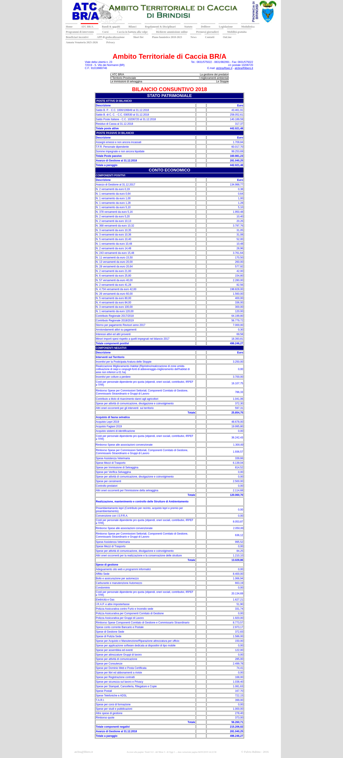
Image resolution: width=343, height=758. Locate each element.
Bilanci (132, 26)
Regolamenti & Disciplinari (160, 26)
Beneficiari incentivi (77, 37)
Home (69, 26)
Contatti (209, 37)
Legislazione (226, 26)
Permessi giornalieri (207, 31)
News (193, 37)
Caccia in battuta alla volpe (132, 31)
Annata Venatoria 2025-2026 (82, 42)
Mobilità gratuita (237, 31)
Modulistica (248, 26)
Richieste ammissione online (172, 31)
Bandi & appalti (111, 26)
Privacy (110, 42)
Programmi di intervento (80, 31)
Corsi (105, 31)
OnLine (227, 37)
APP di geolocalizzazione (111, 37)
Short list (138, 37)
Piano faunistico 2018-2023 (167, 37)
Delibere (205, 26)
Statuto (188, 26)
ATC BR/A (87, 26)
